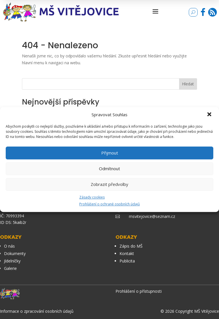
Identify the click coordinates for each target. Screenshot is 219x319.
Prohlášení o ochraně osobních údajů (109, 204)
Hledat (188, 84)
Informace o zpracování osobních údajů (37, 311)
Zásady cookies (92, 197)
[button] (209, 114)
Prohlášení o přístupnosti (138, 291)
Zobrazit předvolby (109, 184)
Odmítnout (109, 168)
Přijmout (109, 153)
